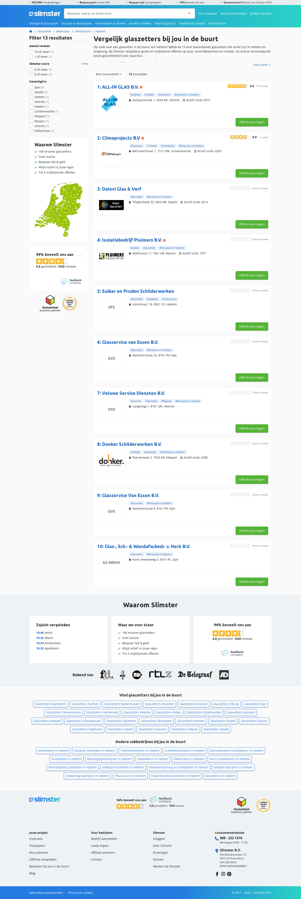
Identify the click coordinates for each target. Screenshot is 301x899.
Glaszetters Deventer (159, 704)
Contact (96, 859)
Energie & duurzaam (43, 23)
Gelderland (83, 31)
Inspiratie (36, 839)
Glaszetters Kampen (241, 712)
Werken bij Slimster (166, 866)
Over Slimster (162, 846)
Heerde (41, 102)
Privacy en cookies (80, 893)
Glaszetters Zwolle (216, 729)
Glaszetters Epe (255, 704)
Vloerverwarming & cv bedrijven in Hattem (178, 767)
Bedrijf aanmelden (234, 13)
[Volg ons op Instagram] (223, 874)
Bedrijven (63, 31)
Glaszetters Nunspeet (156, 721)
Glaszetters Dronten (194, 704)
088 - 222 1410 (231, 838)
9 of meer (43, 69)
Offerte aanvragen (252, 122)
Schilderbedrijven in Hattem (184, 750)
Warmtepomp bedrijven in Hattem (72, 767)
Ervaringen (160, 852)
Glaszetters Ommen (191, 721)
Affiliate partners (103, 852)
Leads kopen (100, 846)
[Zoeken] (189, 13)
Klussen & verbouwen (76, 23)
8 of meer (43, 74)
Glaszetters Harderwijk (102, 712)
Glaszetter (44, 31)
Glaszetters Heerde (137, 712)
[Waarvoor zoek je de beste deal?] (124, 13)
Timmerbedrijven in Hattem (140, 750)
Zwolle (41, 92)
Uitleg (85, 63)
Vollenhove (44, 131)
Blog (32, 873)
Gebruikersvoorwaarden (46, 893)
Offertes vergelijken (43, 859)
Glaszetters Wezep (185, 729)
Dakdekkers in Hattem (152, 759)
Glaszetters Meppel (47, 721)
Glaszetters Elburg (226, 704)
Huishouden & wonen (110, 23)
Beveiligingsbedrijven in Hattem (109, 759)
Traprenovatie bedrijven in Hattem (175, 776)
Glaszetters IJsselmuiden (204, 712)
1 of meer (43, 57)
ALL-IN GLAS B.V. (120, 87)
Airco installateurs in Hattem (230, 759)
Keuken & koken (140, 23)
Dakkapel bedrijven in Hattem (123, 767)
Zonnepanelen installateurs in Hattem (236, 750)
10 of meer (44, 52)
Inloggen (159, 839)
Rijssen (41, 121)
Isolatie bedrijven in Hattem (233, 767)
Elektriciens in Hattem (188, 759)
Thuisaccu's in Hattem (130, 776)
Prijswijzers (37, 846)
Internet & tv (217, 23)
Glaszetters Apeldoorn (50, 704)
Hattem (101, 31)
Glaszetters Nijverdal (121, 721)
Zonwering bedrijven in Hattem (87, 776)
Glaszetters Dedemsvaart (121, 704)
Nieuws (158, 859)
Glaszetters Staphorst (87, 729)
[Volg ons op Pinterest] (229, 874)
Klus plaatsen (207, 13)
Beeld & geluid (165, 23)
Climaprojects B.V (121, 138)
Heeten (41, 106)
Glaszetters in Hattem (220, 776)
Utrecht (41, 126)
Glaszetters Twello (120, 729)
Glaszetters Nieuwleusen (83, 721)
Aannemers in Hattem (53, 750)
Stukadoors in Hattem (66, 759)
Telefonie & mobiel (192, 23)
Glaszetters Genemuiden (63, 712)
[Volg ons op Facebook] (217, 874)
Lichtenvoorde (46, 111)
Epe (39, 87)
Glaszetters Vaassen (153, 729)
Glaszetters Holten (168, 712)
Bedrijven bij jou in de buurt (49, 866)
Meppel (41, 116)
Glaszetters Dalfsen (85, 704)
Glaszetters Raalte (223, 721)
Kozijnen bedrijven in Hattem (94, 750)
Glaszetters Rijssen (254, 721)
